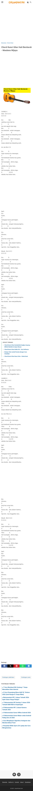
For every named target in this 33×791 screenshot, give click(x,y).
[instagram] (19, 774)
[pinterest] (16, 666)
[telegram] (29, 666)
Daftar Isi (10, 782)
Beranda (4, 782)
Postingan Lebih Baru (8, 677)
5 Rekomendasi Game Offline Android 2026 (17, 712)
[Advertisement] (16, 23)
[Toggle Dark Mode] (28, 2)
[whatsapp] (23, 666)
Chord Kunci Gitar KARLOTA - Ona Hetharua (16, 349)
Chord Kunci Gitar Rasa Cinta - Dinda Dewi (16, 356)
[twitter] (10, 666)
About (22, 782)
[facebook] (4, 666)
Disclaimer (28, 782)
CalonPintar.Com (19, 788)
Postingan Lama (25, 677)
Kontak (17, 782)
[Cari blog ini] (31, 2)
